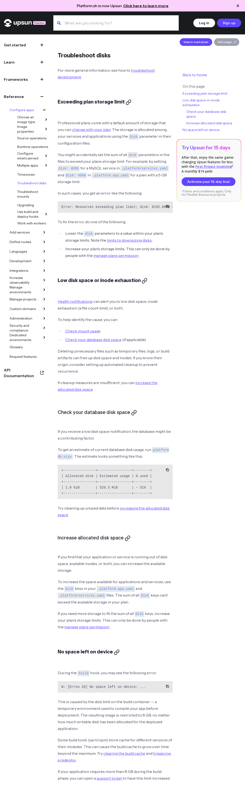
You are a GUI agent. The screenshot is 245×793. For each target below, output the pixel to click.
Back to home (195, 74)
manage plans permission (116, 255)
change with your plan (91, 129)
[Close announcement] (237, 5)
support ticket (109, 778)
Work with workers (31, 223)
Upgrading (25, 205)
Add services (20, 232)
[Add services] (44, 232)
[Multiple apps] (46, 165)
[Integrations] (44, 270)
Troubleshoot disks (31, 183)
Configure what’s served (27, 155)
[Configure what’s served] (46, 156)
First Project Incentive (213, 166)
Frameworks (16, 79)
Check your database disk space (93, 339)
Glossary (16, 347)
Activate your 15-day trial (208, 181)
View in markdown (196, 42)
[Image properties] (46, 129)
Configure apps (22, 110)
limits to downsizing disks (129, 240)
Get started (15, 45)
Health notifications (75, 301)
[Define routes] (44, 242)
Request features (23, 356)
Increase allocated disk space (209, 123)
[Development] (44, 261)
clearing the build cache (124, 753)
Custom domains (23, 309)
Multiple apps (27, 165)
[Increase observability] (44, 280)
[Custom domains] (44, 309)
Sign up (229, 23)
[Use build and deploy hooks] (46, 214)
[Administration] (44, 318)
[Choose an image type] (46, 119)
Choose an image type (26, 119)
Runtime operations (32, 147)
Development (20, 261)
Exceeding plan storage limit (205, 93)
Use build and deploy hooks (27, 214)
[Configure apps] (44, 110)
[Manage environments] (44, 289)
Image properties (25, 129)
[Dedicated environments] (44, 337)
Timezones (26, 174)
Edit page (227, 42)
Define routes (20, 242)
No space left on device (201, 130)
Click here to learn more (145, 5)
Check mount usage (82, 331)
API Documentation (19, 373)
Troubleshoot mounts (27, 194)
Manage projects (23, 299)
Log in (204, 23)
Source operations (31, 138)
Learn (9, 62)
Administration (21, 318)
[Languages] (44, 251)
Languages (18, 251)
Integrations (19, 270)
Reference (14, 96)
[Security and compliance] (44, 328)
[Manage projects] (44, 299)
